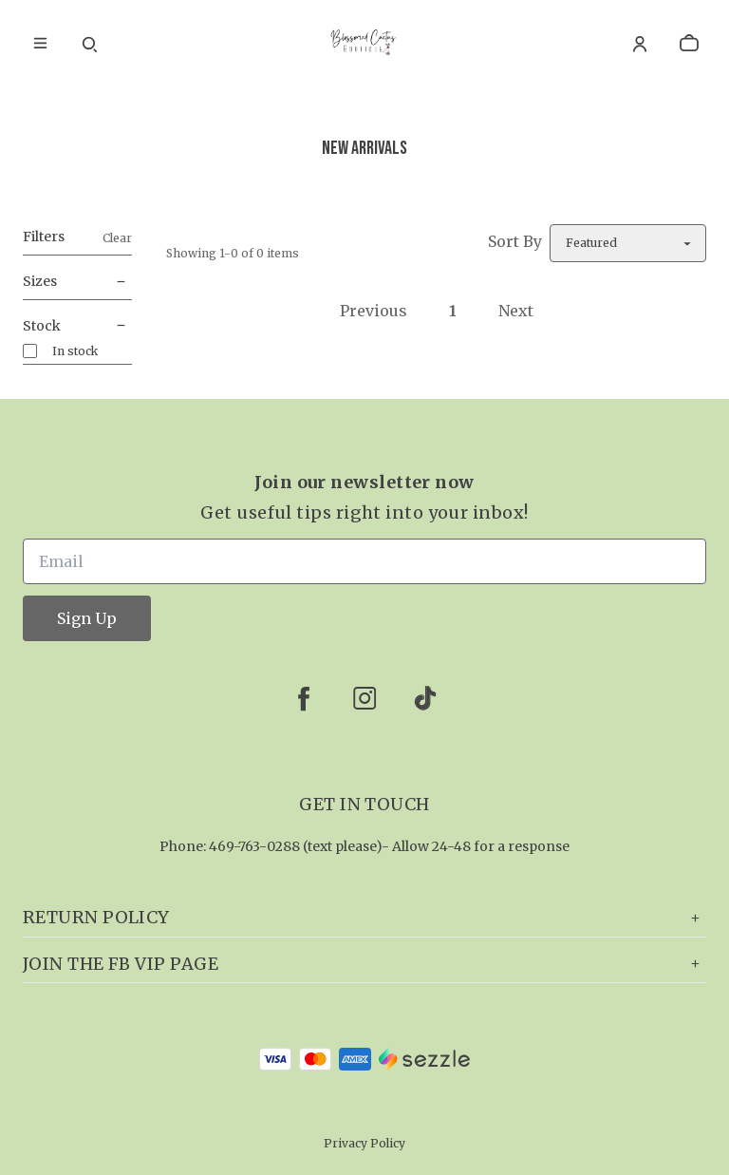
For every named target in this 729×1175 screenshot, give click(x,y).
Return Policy (364, 917)
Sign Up (87, 618)
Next (515, 310)
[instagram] (364, 698)
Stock (77, 326)
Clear (117, 238)
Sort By (515, 241)
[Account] (640, 44)
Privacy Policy (364, 1143)
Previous (373, 310)
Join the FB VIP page (364, 964)
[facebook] (304, 698)
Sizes (77, 282)
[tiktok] (425, 698)
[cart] (689, 44)
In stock (75, 351)
